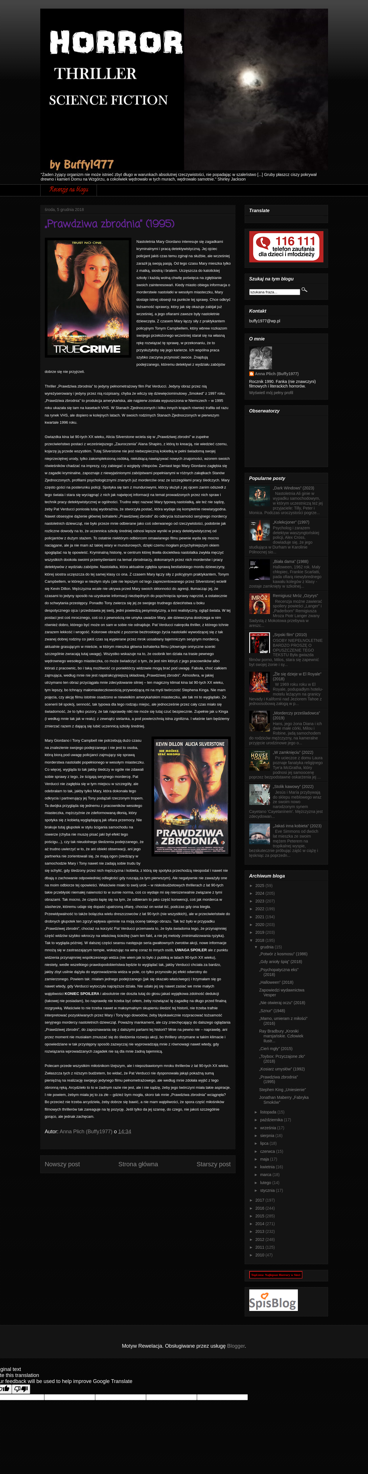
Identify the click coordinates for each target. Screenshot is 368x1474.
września (268, 1128)
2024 (260, 893)
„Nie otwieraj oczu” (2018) (282, 1002)
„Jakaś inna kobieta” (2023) (297, 826)
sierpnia (267, 1135)
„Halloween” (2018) (276, 982)
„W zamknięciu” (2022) (293, 752)
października (272, 1119)
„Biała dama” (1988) (290, 561)
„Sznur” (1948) (272, 1010)
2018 (260, 940)
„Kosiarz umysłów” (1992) (282, 1069)
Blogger (236, 1346)
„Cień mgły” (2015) (275, 1048)
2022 (260, 909)
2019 (260, 932)
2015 (260, 1216)
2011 (260, 1247)
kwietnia (268, 1167)
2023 (260, 901)
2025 (260, 885)
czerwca (268, 1151)
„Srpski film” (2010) (290, 634)
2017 (260, 1200)
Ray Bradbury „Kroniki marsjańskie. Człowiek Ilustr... (281, 1036)
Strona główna (138, 1164)
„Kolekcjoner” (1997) (291, 522)
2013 (260, 1231)
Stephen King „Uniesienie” (282, 1089)
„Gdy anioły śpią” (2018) (280, 961)
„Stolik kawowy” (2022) (293, 786)
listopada (268, 1112)
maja (265, 1159)
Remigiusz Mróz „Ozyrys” (295, 595)
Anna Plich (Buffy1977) (277, 373)
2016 (260, 1208)
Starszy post (214, 1164)
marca (266, 1174)
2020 (260, 924)
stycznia (268, 1190)
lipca (265, 1143)
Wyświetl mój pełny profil (271, 392)
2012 (260, 1239)
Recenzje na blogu (68, 190)
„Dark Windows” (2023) (293, 488)
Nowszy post (62, 1164)
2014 (260, 1223)
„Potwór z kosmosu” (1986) (283, 954)
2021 (260, 917)
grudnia (267, 947)
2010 (260, 1255)
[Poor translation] (21, 1389)
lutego (266, 1182)
